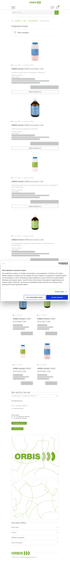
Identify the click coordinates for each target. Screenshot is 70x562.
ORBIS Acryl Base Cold (27, 69)
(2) (35, 92)
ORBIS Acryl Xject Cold (27, 181)
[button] (52, 8)
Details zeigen (59, 291)
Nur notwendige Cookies (35, 297)
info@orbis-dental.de (18, 408)
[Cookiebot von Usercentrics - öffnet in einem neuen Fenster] (60, 263)
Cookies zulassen (57, 297)
